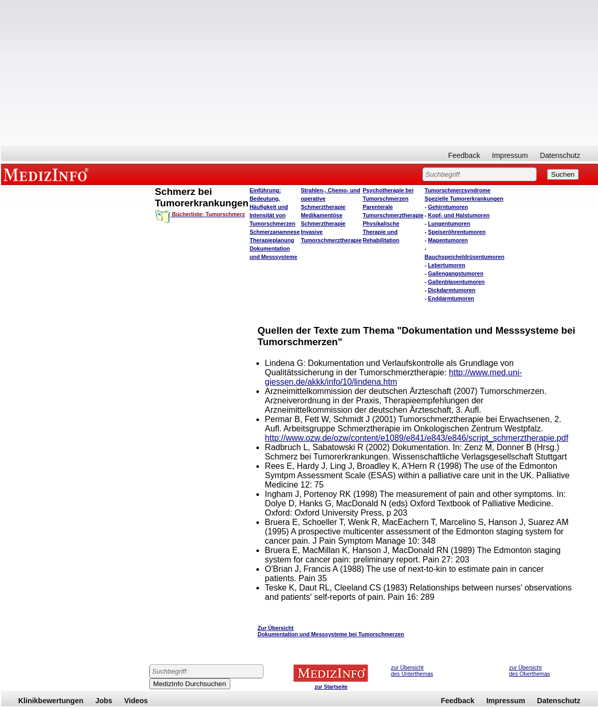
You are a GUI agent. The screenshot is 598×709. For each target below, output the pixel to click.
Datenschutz (560, 155)
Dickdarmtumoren (451, 290)
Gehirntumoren (448, 207)
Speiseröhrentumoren (457, 232)
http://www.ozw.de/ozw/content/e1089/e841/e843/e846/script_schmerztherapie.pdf (416, 438)
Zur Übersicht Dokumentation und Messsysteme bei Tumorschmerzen (330, 631)
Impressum (510, 155)
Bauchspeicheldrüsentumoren (464, 257)
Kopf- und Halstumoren (458, 215)
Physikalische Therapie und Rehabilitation (380, 231)
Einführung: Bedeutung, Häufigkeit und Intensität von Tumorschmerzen (272, 207)
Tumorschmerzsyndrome (458, 190)
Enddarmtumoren (451, 298)
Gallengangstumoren (456, 273)
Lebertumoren (446, 265)
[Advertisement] (299, 73)
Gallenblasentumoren (456, 282)
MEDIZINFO (48, 174)
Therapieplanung (272, 240)
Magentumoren (447, 240)
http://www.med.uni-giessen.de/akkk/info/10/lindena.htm (393, 377)
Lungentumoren (449, 223)
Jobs (103, 701)
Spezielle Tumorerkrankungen (464, 198)
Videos (136, 701)
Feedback (464, 155)
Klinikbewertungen (50, 701)
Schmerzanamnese (275, 232)
